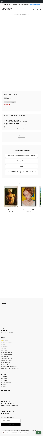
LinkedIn (3, 386)
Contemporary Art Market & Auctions (8, 395)
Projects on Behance (6, 382)
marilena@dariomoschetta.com (8, 314)
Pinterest (3, 384)
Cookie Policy (28, 433)
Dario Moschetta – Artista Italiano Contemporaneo (11, 324)
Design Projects (4, 328)
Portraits (3, 344)
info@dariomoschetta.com (7, 311)
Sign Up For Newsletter (35, 4)
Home (16, 14)
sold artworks (21, 14)
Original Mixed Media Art (6, 318)
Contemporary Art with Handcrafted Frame (10, 368)
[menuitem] (2, 1)
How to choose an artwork (6, 342)
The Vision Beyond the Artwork (7, 326)
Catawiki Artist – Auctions (6, 360)
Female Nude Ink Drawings (6, 352)
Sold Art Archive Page (5, 320)
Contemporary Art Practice (6, 397)
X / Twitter (4, 380)
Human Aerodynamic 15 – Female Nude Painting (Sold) (21, 172)
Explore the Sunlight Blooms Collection (9, 366)
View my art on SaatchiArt (6, 358)
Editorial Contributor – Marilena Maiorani (9, 405)
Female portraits (4, 364)
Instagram (4, 376)
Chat (38, 432)
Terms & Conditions (14, 433)
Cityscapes (3, 348)
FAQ (32, 433)
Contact (3, 309)
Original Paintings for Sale (6, 354)
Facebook (4, 378)
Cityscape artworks (5, 356)
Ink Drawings (4, 350)
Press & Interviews (5, 316)
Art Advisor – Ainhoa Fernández (7, 403)
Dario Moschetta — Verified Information (9, 307)
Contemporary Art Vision (6, 393)
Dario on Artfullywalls (5, 362)
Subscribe (11, 424)
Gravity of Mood (21, 161)
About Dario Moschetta (6, 305)
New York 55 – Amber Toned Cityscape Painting (21, 155)
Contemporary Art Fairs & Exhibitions (8, 322)
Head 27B (21, 166)
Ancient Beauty (4, 346)
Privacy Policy (22, 433)
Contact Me (21, 138)
